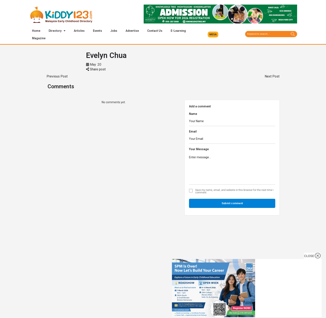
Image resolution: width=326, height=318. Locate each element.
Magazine (39, 38)
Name (193, 114)
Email (193, 131)
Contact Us (154, 30)
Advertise (132, 30)
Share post (96, 69)
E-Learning (178, 30)
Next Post (272, 77)
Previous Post (57, 77)
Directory (57, 30)
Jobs (113, 30)
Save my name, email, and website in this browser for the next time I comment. (234, 191)
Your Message (199, 149)
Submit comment (232, 203)
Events (97, 30)
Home (36, 30)
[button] (213, 34)
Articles (79, 30)
